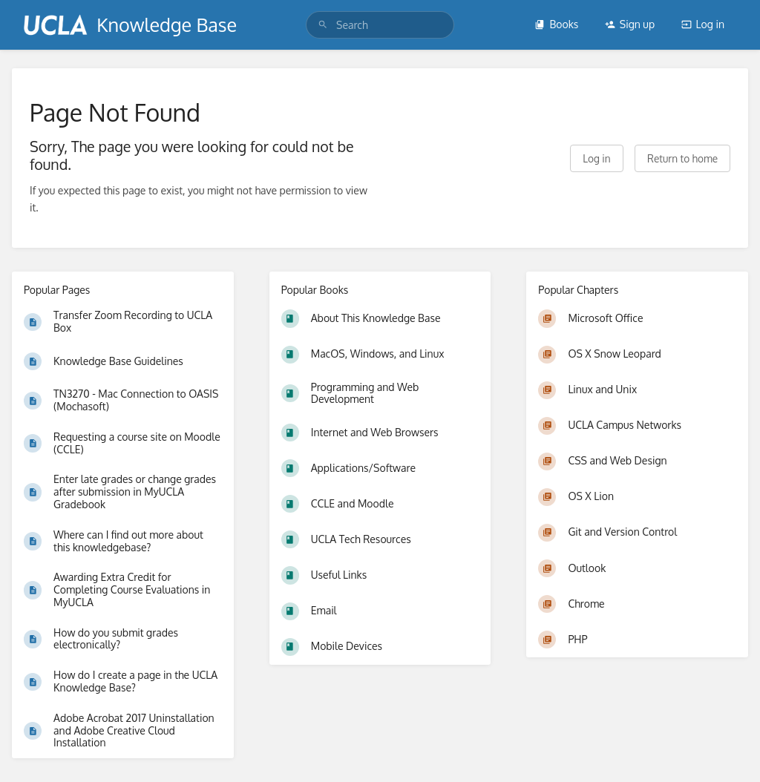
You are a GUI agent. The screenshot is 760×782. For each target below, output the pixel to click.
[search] (380, 25)
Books (556, 24)
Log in (702, 24)
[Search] (323, 25)
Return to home (682, 158)
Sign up (630, 24)
